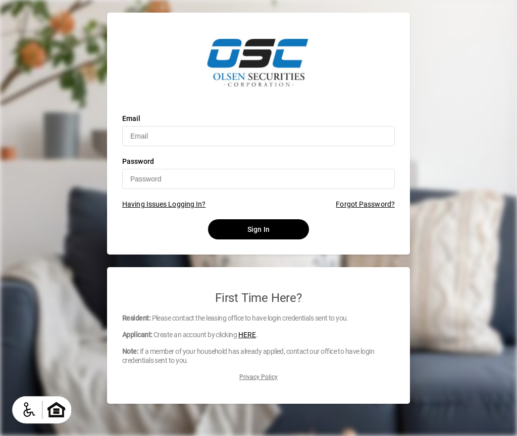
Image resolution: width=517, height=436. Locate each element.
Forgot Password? (365, 204)
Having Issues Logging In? (164, 204)
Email (131, 118)
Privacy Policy (258, 377)
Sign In (258, 229)
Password (138, 161)
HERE (247, 335)
